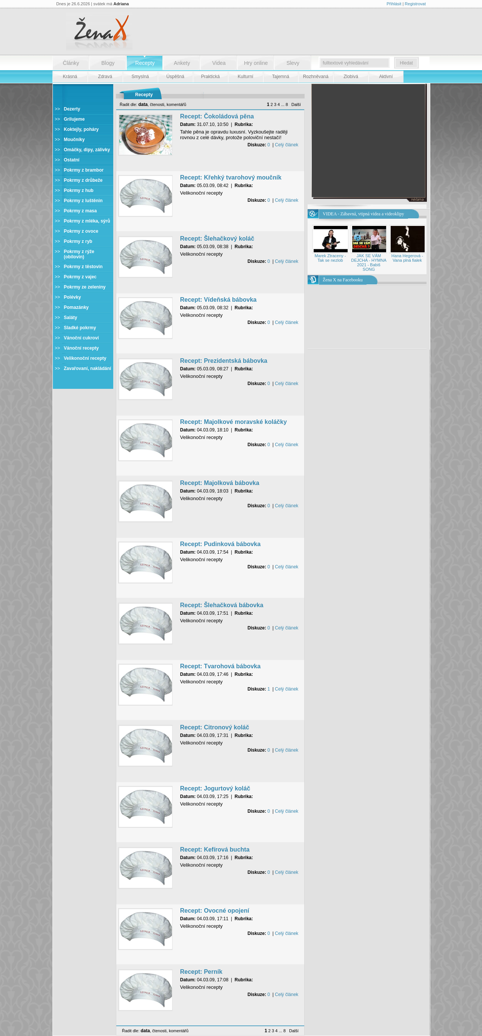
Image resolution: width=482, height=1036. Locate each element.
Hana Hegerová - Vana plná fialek (407, 257)
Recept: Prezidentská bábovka (223, 361)
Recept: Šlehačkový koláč (217, 238)
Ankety (182, 63)
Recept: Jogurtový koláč (215, 788)
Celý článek (286, 144)
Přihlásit (394, 4)
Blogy (107, 63)
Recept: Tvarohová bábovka (220, 666)
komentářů (176, 104)
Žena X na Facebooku (343, 279)
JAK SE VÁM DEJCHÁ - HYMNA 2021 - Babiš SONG (369, 262)
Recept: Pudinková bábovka (220, 544)
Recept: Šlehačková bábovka (221, 605)
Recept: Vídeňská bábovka (218, 299)
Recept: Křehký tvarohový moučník (231, 177)
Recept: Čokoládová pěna (217, 116)
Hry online (256, 63)
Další (296, 104)
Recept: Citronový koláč (214, 727)
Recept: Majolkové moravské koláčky (233, 422)
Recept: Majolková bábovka (219, 483)
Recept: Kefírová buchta (214, 849)
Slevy (292, 63)
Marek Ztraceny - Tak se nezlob (330, 257)
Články (71, 63)
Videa (219, 63)
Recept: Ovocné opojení (214, 910)
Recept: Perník (201, 971)
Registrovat (415, 4)
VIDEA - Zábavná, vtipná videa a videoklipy (363, 213)
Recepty (144, 63)
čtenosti (157, 104)
